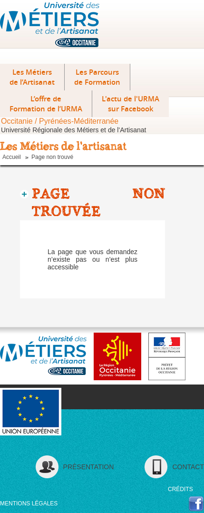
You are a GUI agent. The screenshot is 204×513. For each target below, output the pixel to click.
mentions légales (29, 503)
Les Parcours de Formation (97, 77)
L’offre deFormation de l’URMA (46, 104)
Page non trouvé (52, 157)
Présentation (88, 467)
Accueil (11, 157)
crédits (180, 489)
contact (188, 467)
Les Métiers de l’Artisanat (32, 77)
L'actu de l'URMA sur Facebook (130, 104)
